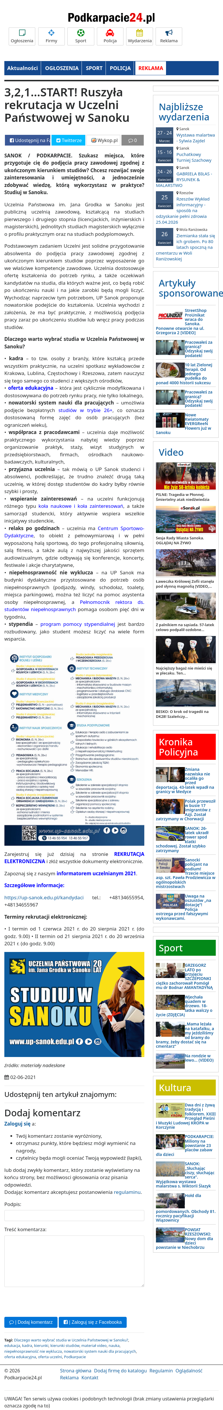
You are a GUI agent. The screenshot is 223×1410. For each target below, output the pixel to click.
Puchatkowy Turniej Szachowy (186, 154)
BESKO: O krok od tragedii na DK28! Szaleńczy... (182, 714)
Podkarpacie (75, 1356)
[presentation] (48, 1301)
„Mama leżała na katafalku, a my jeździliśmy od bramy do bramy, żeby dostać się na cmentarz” (185, 1035)
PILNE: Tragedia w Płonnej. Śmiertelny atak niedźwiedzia (182, 497)
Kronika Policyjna (178, 747)
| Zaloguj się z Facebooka (92, 1322)
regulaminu (127, 1192)
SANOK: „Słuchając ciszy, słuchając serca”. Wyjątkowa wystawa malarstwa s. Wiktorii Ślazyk (185, 1175)
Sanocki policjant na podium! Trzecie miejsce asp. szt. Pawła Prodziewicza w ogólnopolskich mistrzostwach (185, 873)
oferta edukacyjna (20, 1356)
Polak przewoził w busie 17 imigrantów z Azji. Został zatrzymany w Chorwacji (185, 810)
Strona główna (75, 1370)
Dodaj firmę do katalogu (120, 1370)
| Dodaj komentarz (31, 1322)
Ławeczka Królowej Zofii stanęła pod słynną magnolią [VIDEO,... (185, 584)
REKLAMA (150, 68)
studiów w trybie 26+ (85, 410)
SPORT (94, 68)
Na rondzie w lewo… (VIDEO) (199, 1058)
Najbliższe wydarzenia (184, 111)
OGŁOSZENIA (62, 68)
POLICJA (120, 68)
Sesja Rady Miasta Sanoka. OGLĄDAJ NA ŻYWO (180, 540)
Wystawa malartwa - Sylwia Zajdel (186, 135)
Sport (80, 36)
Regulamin (161, 1370)
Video (171, 452)
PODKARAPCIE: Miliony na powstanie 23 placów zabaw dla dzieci (185, 1145)
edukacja (12, 1345)
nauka (114, 1345)
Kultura (175, 1087)
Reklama (168, 36)
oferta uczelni (50, 1356)
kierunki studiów (64, 1345)
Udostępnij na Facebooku (30, 140)
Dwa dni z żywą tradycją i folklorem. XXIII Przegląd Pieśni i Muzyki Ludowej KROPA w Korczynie (186, 1116)
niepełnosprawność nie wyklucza (33, 1351)
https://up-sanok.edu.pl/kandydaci (44, 897)
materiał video (93, 1345)
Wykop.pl (104, 140)
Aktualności (22, 68)
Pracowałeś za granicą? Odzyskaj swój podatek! (199, 348)
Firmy (51, 36)
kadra (27, 1345)
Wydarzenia (140, 36)
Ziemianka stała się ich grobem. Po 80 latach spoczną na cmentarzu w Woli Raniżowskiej (186, 244)
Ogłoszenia (22, 36)
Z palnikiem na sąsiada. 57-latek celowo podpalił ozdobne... (185, 627)
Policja (110, 36)
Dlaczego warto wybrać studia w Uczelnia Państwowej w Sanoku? (71, 1340)
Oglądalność (189, 1370)
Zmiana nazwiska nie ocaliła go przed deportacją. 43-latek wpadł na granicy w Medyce (185, 780)
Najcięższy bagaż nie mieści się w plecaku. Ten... (184, 671)
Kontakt (89, 1377)
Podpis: (12, 1204)
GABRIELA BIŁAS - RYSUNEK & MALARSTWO (186, 176)
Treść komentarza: (25, 1229)
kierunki (41, 1345)
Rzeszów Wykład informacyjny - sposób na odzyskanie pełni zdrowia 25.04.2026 (186, 207)
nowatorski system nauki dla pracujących (100, 1351)
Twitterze (69, 140)
